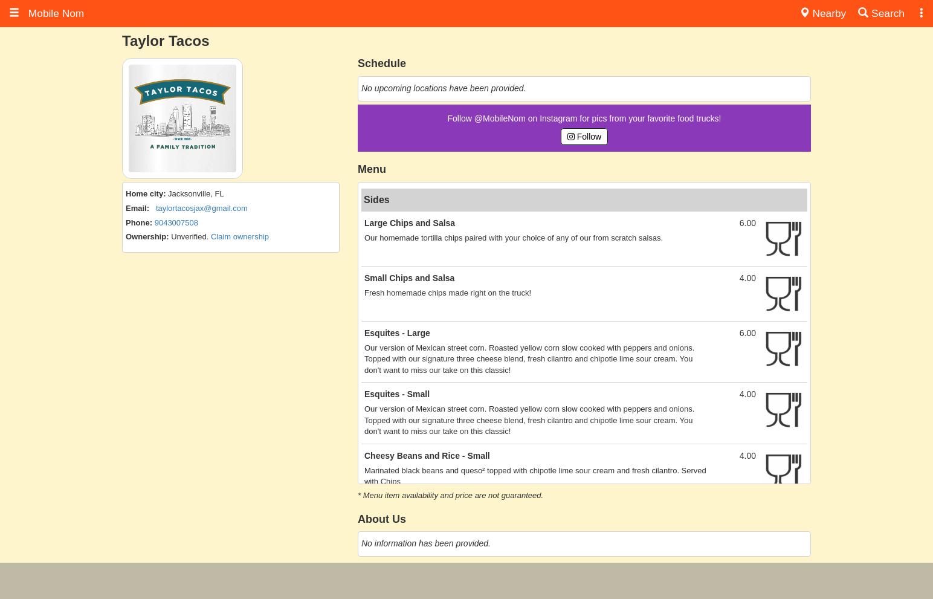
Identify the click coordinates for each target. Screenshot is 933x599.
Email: (137, 208)
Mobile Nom (46, 13)
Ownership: (147, 236)
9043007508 (176, 222)
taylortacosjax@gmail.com (202, 208)
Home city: (146, 193)
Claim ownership (240, 236)
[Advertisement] (466, 581)
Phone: (139, 222)
